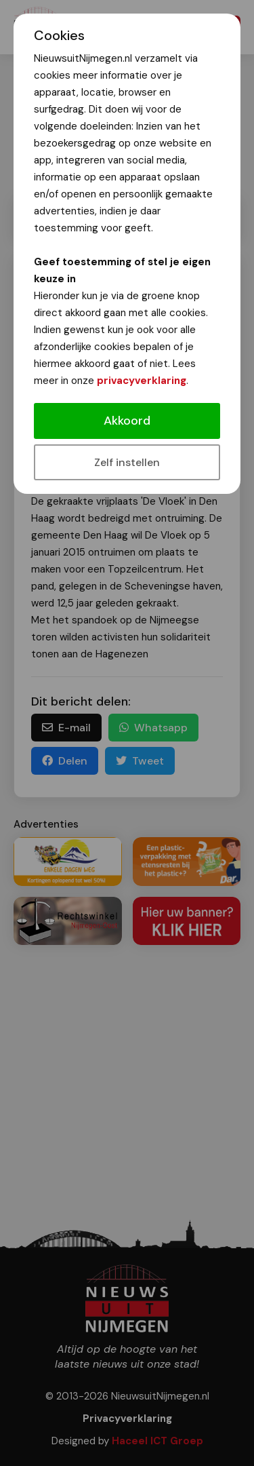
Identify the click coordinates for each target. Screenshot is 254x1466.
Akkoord (127, 420)
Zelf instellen (127, 462)
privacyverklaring (141, 380)
